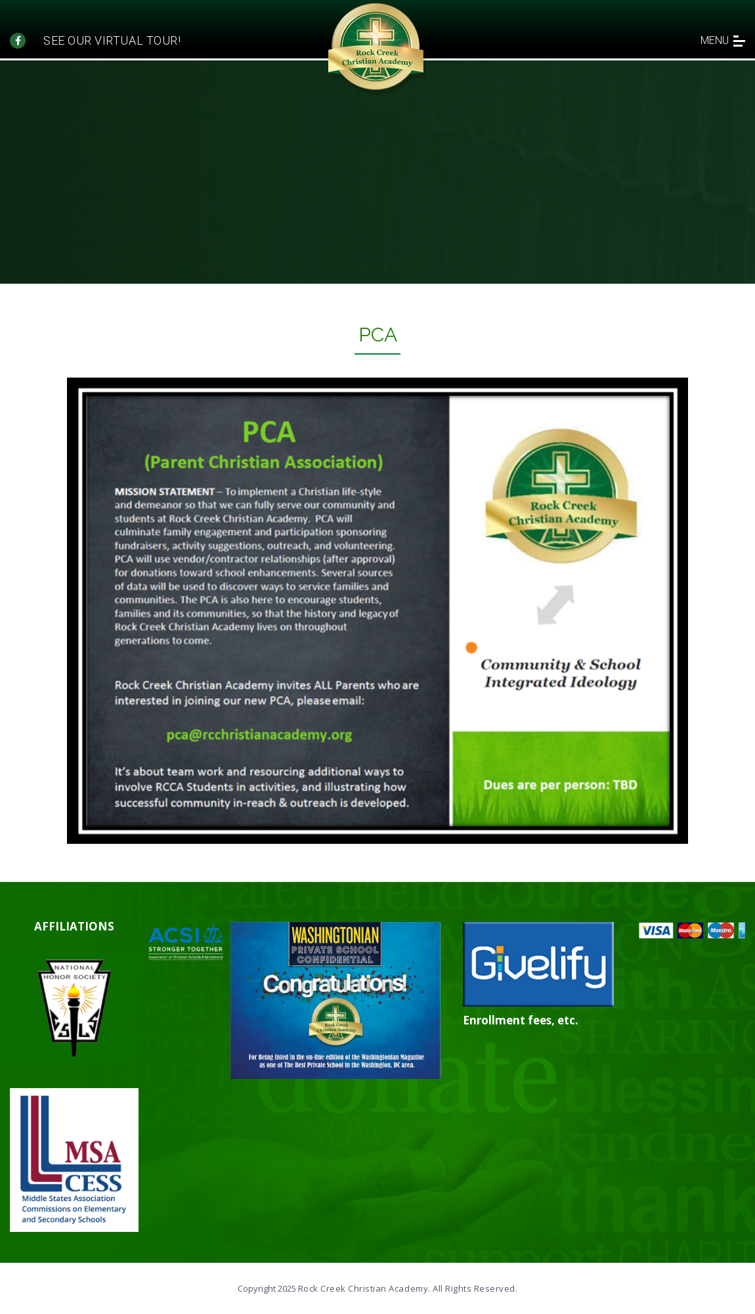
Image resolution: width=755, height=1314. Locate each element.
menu (723, 40)
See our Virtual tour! (112, 40)
